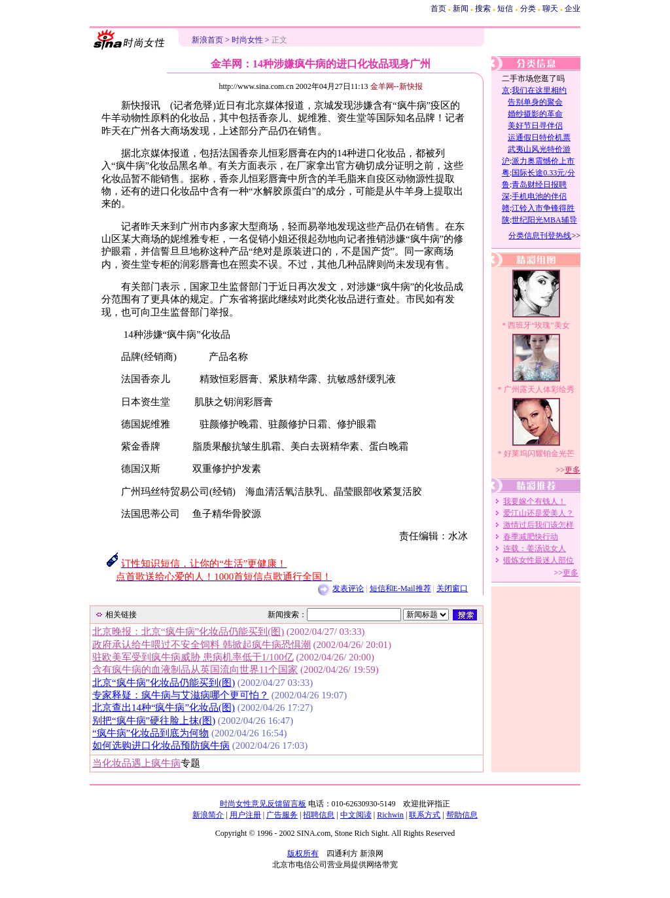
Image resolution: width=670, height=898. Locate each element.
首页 (438, 8)
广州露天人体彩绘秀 (539, 389)
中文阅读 (356, 814)
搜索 (483, 8)
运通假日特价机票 (539, 137)
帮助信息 (462, 814)
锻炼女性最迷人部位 (538, 560)
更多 (572, 470)
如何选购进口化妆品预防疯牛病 (161, 745)
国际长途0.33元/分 (543, 172)
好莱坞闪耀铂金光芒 (539, 453)
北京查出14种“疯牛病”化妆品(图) (163, 707)
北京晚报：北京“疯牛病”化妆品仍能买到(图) (188, 631)
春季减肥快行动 (530, 536)
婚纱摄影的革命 (535, 113)
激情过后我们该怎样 (538, 525)
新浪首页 (207, 40)
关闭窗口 (452, 588)
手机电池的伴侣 (539, 196)
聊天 (550, 8)
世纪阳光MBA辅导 (544, 219)
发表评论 (348, 588)
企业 (572, 8)
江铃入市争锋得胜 (543, 208)
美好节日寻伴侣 (535, 125)
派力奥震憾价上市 (543, 161)
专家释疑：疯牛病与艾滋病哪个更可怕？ (180, 695)
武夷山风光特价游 (539, 149)
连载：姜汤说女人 (534, 548)
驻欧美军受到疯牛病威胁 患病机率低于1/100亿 (193, 657)
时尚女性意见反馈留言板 (263, 803)
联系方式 (424, 814)
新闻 (460, 8)
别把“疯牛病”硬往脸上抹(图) (153, 720)
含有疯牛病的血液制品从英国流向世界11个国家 (195, 669)
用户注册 (245, 814)
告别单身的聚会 (535, 102)
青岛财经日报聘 (539, 184)
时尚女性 (247, 40)
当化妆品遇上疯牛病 (136, 763)
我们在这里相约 (539, 90)
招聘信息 (318, 814)
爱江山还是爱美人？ (538, 513)
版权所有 (303, 853)
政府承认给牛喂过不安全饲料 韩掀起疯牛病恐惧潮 (201, 644)
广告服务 (282, 814)
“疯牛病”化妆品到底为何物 (150, 733)
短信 (505, 8)
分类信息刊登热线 (539, 235)
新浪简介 (208, 814)
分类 (528, 8)
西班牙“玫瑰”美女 (539, 325)
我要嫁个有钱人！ (534, 501)
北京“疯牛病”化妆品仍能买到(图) (163, 682)
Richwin (390, 814)
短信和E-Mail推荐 (400, 588)
